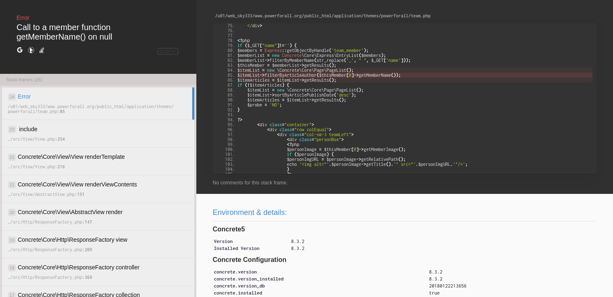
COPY (168, 51)
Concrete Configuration (250, 259)
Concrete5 (229, 229)
